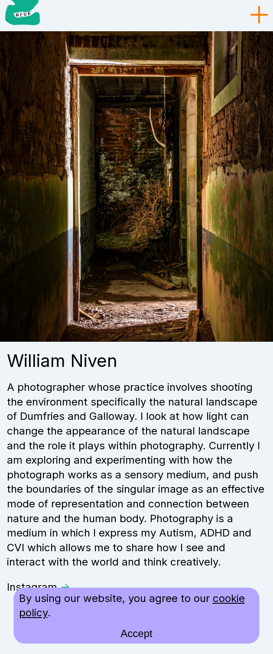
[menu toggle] (259, 15)
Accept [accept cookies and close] (136, 633)
